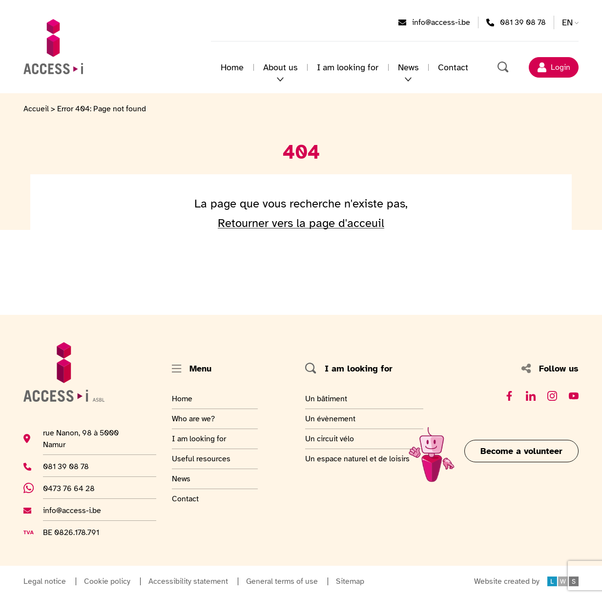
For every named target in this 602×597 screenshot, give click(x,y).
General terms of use (282, 581)
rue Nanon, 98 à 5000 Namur (81, 438)
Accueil (36, 109)
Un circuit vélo (329, 438)
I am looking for (347, 67)
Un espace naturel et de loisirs (357, 458)
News (408, 67)
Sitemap (350, 581)
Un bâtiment (327, 398)
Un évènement (330, 418)
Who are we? (196, 418)
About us (280, 67)
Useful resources (201, 458)
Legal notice (44, 581)
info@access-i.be (441, 22)
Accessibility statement (188, 581)
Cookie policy (107, 581)
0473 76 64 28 (74, 488)
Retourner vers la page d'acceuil (301, 223)
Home (232, 67)
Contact (453, 67)
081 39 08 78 (523, 22)
